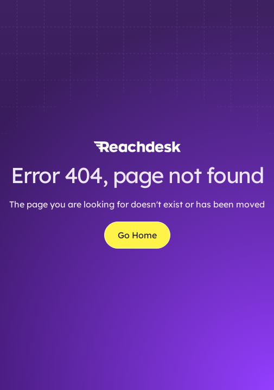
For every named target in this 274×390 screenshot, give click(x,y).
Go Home (137, 235)
